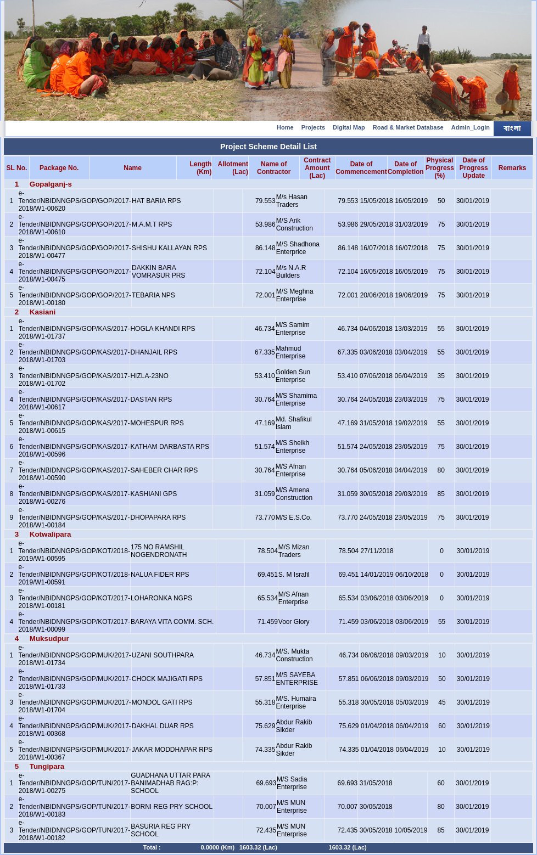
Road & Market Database (408, 127)
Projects (313, 127)
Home (285, 127)
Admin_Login (470, 127)
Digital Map (349, 127)
